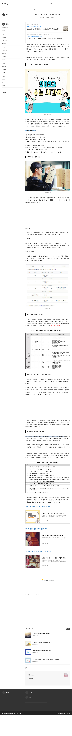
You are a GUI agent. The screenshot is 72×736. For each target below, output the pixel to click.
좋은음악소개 (5, 27)
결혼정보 (4, 76)
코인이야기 (4, 34)
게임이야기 (4, 40)
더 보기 (67, 629)
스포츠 (3, 79)
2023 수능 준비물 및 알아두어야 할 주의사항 (37, 506)
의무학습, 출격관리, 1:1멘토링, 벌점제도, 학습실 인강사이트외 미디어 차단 (44, 38)
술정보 (3, 89)
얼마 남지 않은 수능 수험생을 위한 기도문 (37, 529)
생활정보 (4, 53)
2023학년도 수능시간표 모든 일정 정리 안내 (47, 14)
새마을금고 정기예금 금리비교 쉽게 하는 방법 (41, 651)
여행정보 (4, 66)
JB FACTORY (67, 714)
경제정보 (47, 17)
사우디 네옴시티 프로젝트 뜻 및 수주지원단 (41, 635)
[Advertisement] (47, 215)
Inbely (29, 675)
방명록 (37, 9)
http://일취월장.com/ (31, 24)
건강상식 (4, 63)
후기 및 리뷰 (4, 31)
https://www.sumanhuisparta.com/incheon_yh (38, 34)
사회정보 (4, 73)
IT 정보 (3, 82)
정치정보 (4, 85)
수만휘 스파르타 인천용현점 (34, 36)
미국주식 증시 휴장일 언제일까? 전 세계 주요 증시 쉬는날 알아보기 (46, 660)
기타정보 (4, 69)
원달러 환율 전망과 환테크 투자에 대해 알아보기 (42, 643)
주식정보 (4, 47)
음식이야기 (4, 37)
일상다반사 (4, 43)
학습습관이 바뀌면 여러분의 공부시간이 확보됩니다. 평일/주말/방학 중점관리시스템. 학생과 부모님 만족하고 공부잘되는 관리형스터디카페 (43, 29)
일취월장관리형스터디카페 (34, 26)
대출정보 (4, 92)
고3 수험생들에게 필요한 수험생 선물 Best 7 (38, 552)
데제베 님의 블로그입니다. (33, 677)
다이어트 (4, 60)
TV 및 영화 (4, 50)
